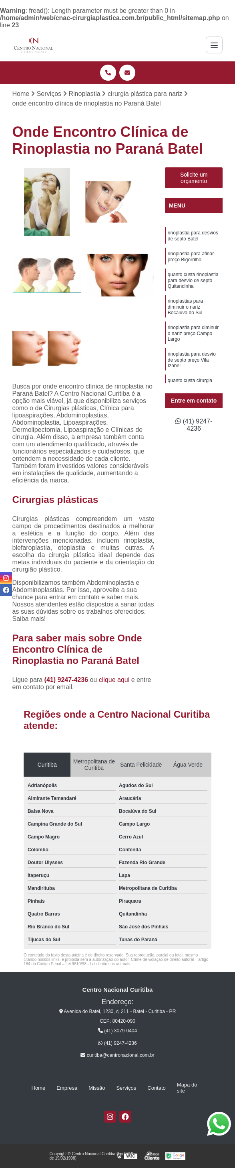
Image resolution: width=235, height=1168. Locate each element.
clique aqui (114, 679)
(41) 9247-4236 (67, 679)
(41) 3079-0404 (117, 1031)
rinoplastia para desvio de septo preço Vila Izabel (192, 359)
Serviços (126, 1088)
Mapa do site (187, 1088)
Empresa (66, 1088)
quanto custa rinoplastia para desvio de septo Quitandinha (193, 280)
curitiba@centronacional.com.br (117, 1055)
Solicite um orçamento (193, 177)
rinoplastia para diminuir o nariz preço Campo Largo (193, 333)
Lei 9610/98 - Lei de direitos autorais (97, 964)
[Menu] (214, 45)
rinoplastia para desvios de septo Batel (193, 236)
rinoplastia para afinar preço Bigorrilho (191, 256)
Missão (96, 1088)
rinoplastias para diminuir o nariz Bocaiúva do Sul (185, 306)
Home (39, 1088)
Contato (156, 1088)
